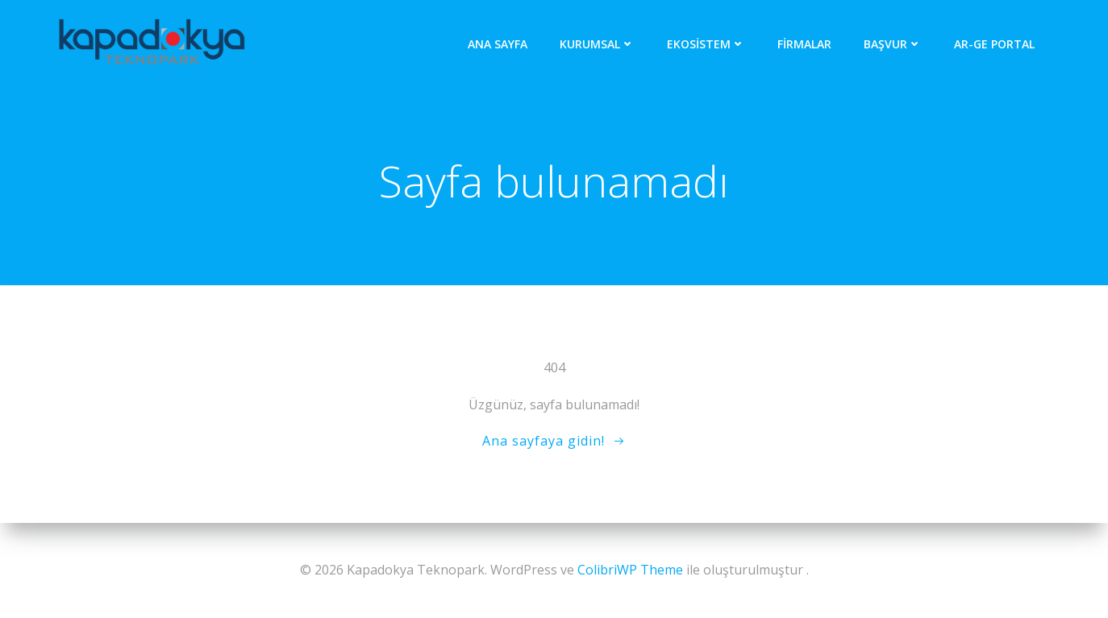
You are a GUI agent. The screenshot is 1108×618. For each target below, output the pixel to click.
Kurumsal (597, 44)
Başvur (893, 44)
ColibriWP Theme (630, 570)
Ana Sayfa (497, 44)
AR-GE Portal (994, 44)
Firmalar (804, 44)
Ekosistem (706, 44)
